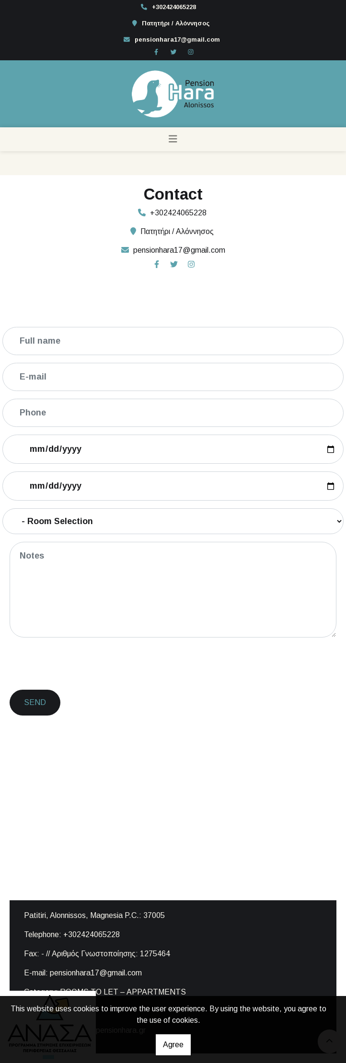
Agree (173, 1045)
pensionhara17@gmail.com (177, 39)
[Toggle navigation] (173, 139)
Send (35, 702)
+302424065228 (174, 7)
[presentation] (84, 664)
